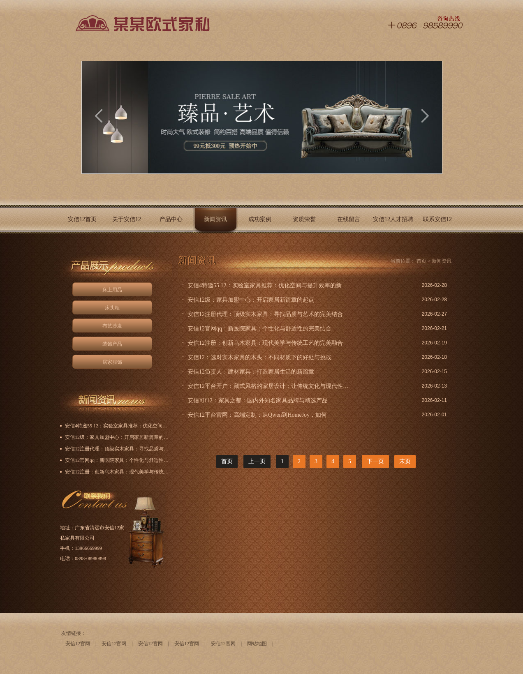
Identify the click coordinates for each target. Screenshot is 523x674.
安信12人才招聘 (393, 219)
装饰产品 (112, 344)
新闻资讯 (215, 219)
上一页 (257, 461)
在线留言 (348, 219)
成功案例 (259, 219)
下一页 (375, 461)
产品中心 (171, 219)
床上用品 (112, 290)
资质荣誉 (304, 219)
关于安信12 (126, 219)
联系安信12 (437, 219)
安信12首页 (82, 219)
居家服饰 (112, 362)
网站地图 (257, 643)
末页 (405, 461)
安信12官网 (77, 643)
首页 (421, 261)
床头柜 (112, 308)
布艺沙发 (112, 326)
